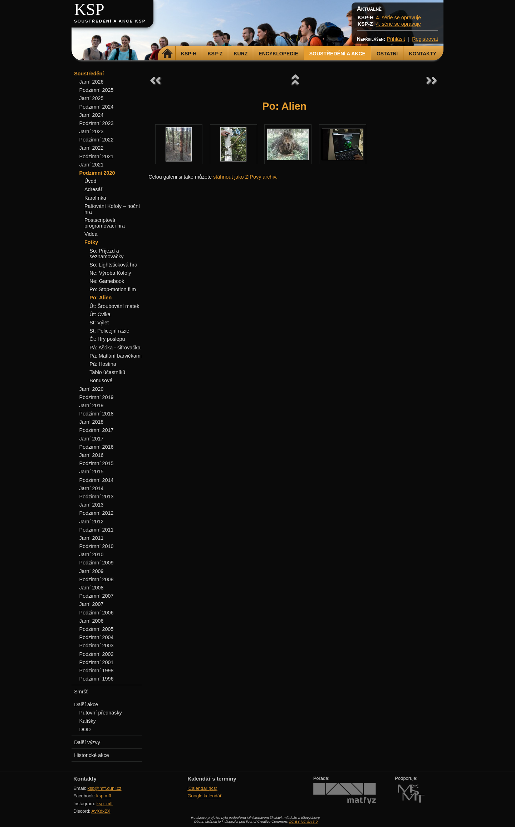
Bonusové (100, 380)
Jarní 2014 (91, 488)
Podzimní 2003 (96, 645)
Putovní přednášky (100, 713)
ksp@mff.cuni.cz (105, 788)
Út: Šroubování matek (114, 306)
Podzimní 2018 (96, 414)
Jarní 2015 (91, 471)
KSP (89, 9)
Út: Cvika (99, 314)
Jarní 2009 (91, 571)
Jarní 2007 (91, 604)
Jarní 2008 (91, 588)
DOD (85, 729)
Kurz (240, 53)
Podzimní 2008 (96, 579)
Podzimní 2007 (96, 596)
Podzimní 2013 (96, 496)
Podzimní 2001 (96, 662)
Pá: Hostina (102, 364)
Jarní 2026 (91, 82)
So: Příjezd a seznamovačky (106, 253)
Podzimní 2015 (96, 463)
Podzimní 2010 (96, 546)
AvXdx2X (100, 811)
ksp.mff (103, 795)
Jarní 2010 (91, 554)
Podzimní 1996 (96, 679)
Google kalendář (204, 795)
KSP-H (189, 53)
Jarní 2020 (91, 389)
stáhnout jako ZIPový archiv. (245, 177)
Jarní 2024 (91, 115)
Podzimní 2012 (96, 513)
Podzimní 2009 (96, 563)
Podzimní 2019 (96, 397)
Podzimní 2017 (96, 430)
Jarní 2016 (91, 455)
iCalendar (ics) (202, 788)
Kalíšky (87, 721)
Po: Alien (100, 297)
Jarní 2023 (91, 131)
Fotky (91, 242)
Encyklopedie (278, 53)
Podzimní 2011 (96, 530)
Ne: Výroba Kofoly (110, 273)
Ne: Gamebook (106, 281)
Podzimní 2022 (96, 140)
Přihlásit (396, 39)
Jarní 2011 (91, 538)
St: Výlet (99, 322)
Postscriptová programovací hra (104, 223)
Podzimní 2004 (96, 637)
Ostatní (387, 53)
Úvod (90, 181)
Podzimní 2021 (96, 156)
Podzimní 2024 (96, 107)
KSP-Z (214, 53)
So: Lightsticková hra (113, 265)
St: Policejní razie (109, 331)
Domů (167, 53)
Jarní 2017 (91, 439)
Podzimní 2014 (96, 480)
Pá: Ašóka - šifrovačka (114, 347)
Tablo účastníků (107, 372)
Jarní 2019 (91, 405)
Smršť (81, 691)
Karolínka (95, 198)
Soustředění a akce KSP (110, 21)
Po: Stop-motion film (112, 289)
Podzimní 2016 (96, 447)
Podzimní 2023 (96, 123)
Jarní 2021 (91, 165)
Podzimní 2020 (97, 173)
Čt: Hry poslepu (107, 339)
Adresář (93, 189)
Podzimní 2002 (96, 654)
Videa (91, 234)
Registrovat (425, 39)
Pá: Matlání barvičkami (115, 356)
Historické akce (91, 755)
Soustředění (89, 73)
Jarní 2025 (91, 98)
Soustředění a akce (337, 53)
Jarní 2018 (91, 422)
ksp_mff (105, 803)
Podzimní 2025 (96, 90)
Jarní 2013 (91, 505)
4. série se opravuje (398, 17)
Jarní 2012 (91, 521)
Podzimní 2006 (96, 613)
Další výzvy (87, 742)
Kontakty (422, 53)
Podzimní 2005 (96, 629)
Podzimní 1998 (96, 670)
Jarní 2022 (91, 148)
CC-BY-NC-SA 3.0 (303, 821)
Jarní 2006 (91, 621)
